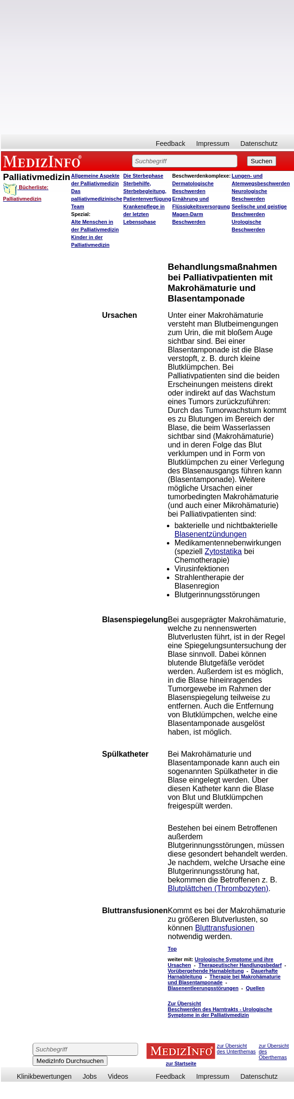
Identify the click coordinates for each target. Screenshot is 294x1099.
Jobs (89, 1076)
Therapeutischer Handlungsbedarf (240, 965)
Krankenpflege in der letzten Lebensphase (144, 214)
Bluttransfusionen (225, 928)
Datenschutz (259, 143)
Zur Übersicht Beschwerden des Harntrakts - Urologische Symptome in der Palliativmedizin (220, 1009)
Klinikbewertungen (44, 1076)
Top (172, 949)
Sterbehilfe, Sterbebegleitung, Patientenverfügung (147, 191)
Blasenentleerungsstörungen (203, 988)
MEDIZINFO (44, 160)
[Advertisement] (146, 67)
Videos (118, 1076)
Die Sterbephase (143, 176)
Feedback (170, 143)
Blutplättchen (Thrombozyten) (218, 888)
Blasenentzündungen (211, 534)
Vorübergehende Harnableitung (206, 971)
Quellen (255, 988)
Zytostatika (223, 551)
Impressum (212, 143)
